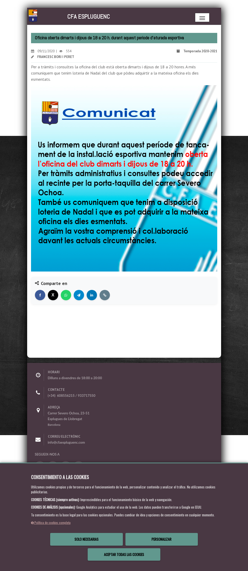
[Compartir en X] (53, 295)
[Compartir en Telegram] (79, 295)
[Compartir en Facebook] (40, 295)
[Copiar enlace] (105, 295)
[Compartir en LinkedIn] (92, 295)
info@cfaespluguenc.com (66, 442)
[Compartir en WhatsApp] (66, 295)
